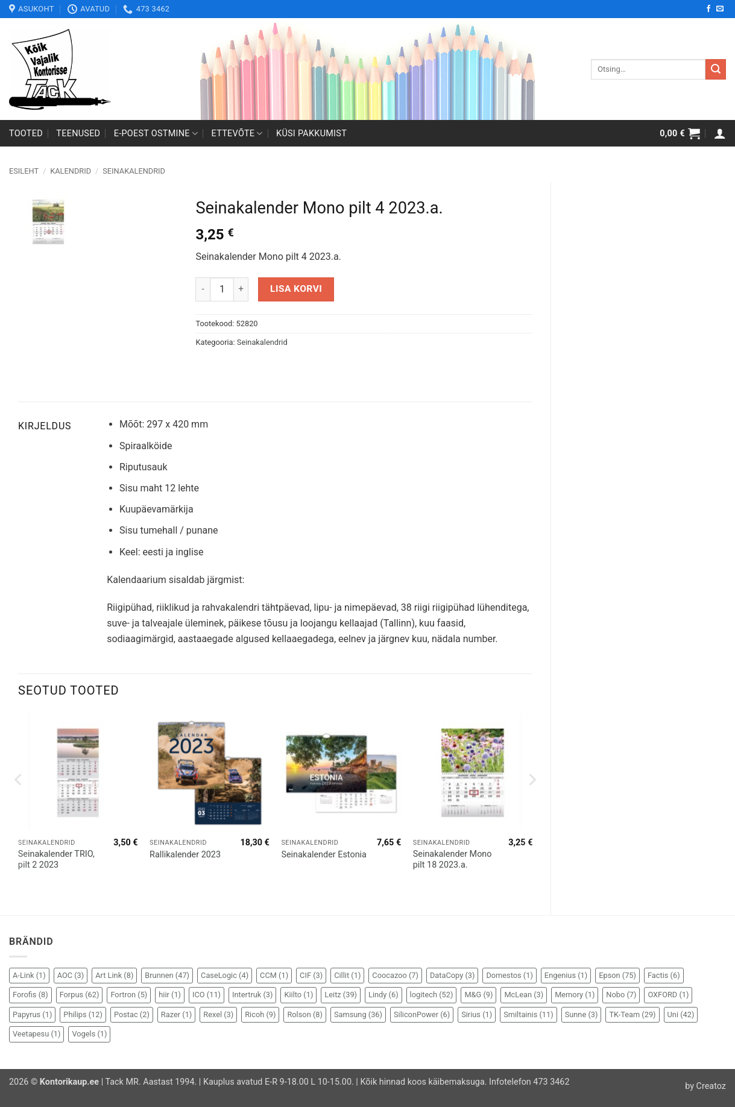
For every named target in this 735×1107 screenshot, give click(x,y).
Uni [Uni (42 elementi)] (681, 1014)
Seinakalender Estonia (324, 855)
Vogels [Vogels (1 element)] (89, 1033)
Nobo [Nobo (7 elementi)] (621, 994)
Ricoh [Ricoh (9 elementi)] (260, 1014)
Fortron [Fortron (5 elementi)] (128, 994)
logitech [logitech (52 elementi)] (431, 994)
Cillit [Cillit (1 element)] (347, 975)
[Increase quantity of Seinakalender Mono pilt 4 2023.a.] (241, 289)
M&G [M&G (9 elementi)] (478, 994)
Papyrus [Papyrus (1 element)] (32, 1014)
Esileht (24, 170)
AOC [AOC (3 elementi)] (70, 975)
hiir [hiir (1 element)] (170, 994)
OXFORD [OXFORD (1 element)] (668, 994)
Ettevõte (237, 133)
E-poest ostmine (156, 133)
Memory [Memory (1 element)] (575, 994)
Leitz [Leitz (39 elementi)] (340, 994)
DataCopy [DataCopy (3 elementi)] (452, 975)
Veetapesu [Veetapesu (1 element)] (36, 1033)
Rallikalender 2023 (185, 855)
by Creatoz (705, 1086)
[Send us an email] (720, 9)
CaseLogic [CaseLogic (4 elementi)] (224, 975)
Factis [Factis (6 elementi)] (664, 975)
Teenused (78, 133)
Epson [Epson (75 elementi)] (617, 975)
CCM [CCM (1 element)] (274, 975)
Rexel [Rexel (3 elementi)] (218, 1014)
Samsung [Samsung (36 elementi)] (358, 1014)
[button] (680, 133)
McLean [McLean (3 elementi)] (523, 994)
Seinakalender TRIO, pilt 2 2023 (56, 860)
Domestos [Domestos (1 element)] (509, 975)
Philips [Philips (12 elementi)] (83, 1014)
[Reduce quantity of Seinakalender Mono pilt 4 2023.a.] (202, 289)
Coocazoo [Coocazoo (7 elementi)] (395, 975)
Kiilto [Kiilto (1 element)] (298, 994)
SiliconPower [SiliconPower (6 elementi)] (422, 1014)
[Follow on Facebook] (708, 9)
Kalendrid (70, 170)
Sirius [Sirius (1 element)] (476, 1014)
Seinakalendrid (134, 170)
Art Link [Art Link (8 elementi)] (114, 975)
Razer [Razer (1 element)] (176, 1014)
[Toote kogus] (222, 289)
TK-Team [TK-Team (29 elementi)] (632, 1014)
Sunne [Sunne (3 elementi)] (581, 1014)
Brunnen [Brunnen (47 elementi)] (167, 975)
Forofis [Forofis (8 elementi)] (30, 994)
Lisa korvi (296, 288)
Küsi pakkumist (311, 133)
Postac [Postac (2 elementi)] (132, 1014)
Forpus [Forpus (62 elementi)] (79, 994)
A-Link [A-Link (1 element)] (29, 975)
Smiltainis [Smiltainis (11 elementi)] (528, 1014)
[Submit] (715, 69)
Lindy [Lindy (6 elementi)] (383, 994)
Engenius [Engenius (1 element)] (565, 975)
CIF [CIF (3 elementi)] (311, 975)
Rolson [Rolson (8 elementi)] (304, 1014)
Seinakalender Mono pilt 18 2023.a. (452, 860)
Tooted (26, 133)
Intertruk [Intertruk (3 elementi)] (252, 994)
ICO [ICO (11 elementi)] (206, 994)
